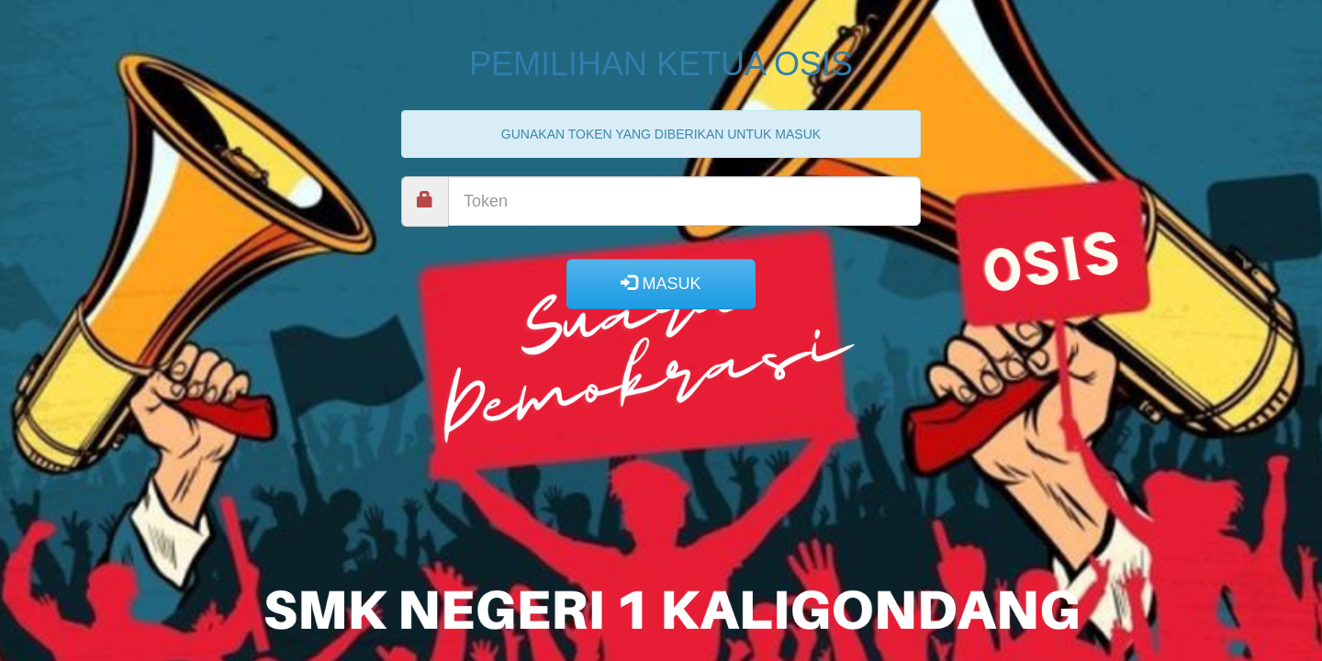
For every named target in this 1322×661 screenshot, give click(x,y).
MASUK (660, 283)
